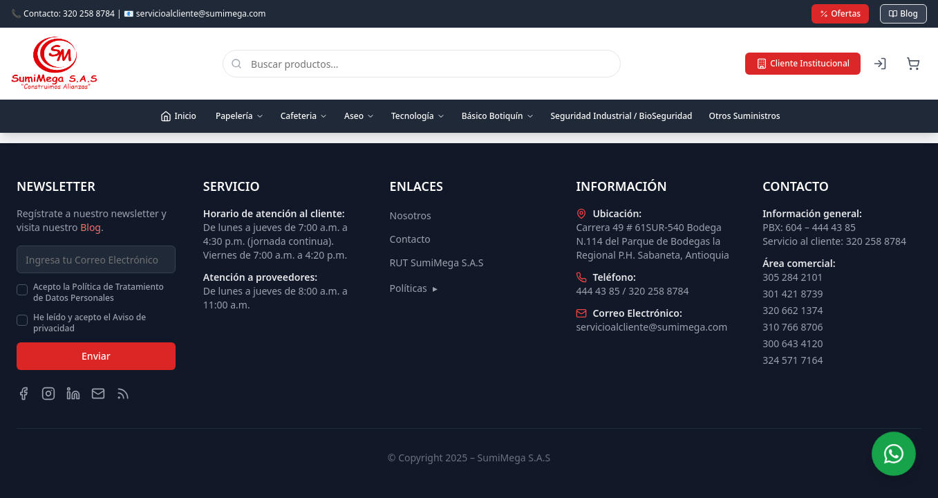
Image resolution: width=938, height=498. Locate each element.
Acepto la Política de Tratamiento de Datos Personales (98, 293)
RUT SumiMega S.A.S (437, 262)
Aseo (359, 116)
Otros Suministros (744, 116)
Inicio (178, 116)
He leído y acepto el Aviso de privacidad (89, 323)
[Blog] (123, 393)
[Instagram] (48, 393)
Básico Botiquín (498, 116)
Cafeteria (304, 116)
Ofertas (840, 13)
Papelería (240, 116)
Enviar (96, 355)
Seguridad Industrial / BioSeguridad (622, 116)
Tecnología (418, 116)
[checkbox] (22, 289)
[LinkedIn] (73, 393)
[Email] (98, 393)
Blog (903, 13)
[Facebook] (23, 393)
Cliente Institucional (803, 63)
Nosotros (410, 215)
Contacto (410, 239)
